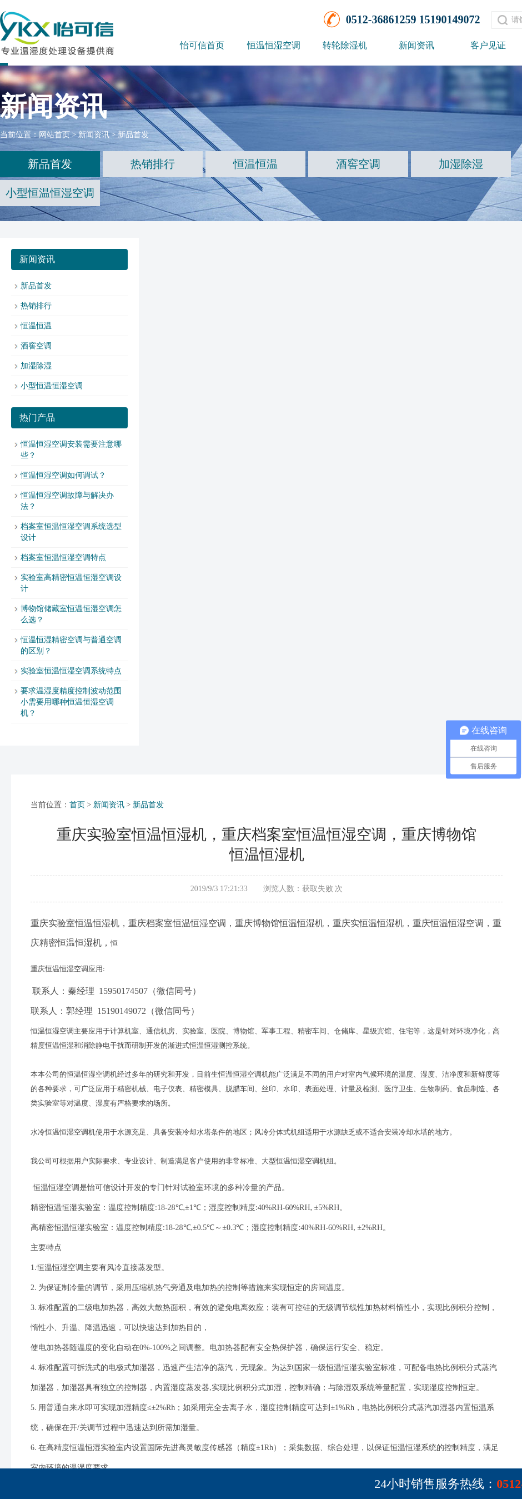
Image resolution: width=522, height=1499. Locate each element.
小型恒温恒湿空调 (50, 193)
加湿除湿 (461, 164)
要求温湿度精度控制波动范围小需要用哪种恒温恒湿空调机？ (71, 702)
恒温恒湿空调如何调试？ (63, 475)
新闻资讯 (416, 45)
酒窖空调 (358, 164)
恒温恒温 (255, 164)
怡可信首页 (202, 45)
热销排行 (152, 164)
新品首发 (133, 135)
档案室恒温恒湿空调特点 (63, 557)
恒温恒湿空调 (273, 45)
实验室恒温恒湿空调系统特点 (71, 671)
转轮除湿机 (345, 45)
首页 (77, 805)
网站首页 (54, 135)
